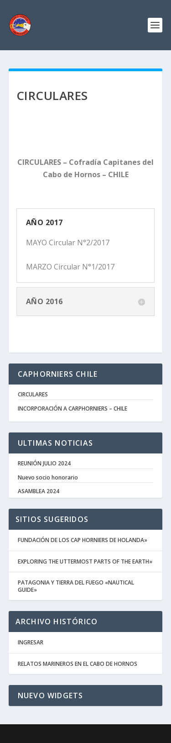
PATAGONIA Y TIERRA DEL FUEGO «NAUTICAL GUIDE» (76, 586)
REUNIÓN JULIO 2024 (44, 463)
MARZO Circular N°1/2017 (70, 267)
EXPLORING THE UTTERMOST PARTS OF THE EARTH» (85, 561)
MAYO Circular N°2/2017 (67, 242)
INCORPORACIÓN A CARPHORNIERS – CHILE (72, 408)
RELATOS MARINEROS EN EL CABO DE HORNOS (77, 664)
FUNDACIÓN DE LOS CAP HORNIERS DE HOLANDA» (82, 540)
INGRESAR (30, 642)
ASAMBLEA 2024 (38, 491)
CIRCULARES (33, 394)
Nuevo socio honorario (48, 477)
